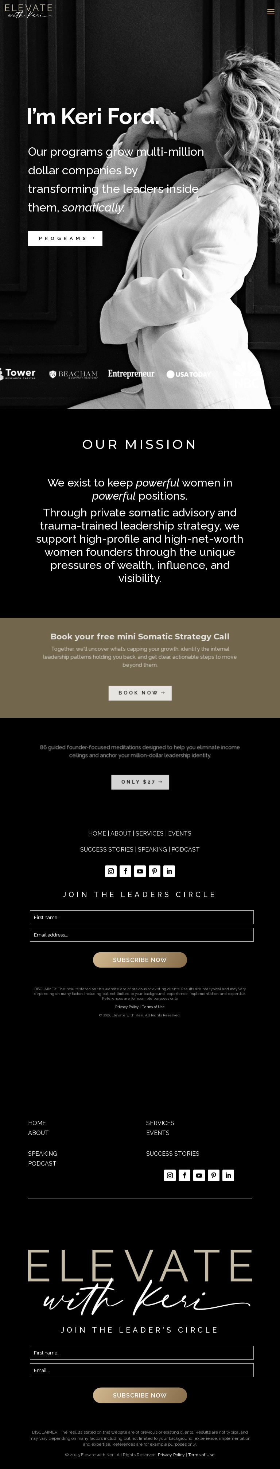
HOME (97, 833)
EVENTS (179, 833)
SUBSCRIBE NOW (140, 959)
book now (139, 683)
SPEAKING (152, 849)
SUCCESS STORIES (106, 849)
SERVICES (160, 1123)
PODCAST (185, 849)
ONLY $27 (139, 774)
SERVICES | (152, 833)
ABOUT (120, 833)
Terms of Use (153, 1007)
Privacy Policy (127, 1007)
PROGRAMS (64, 238)
